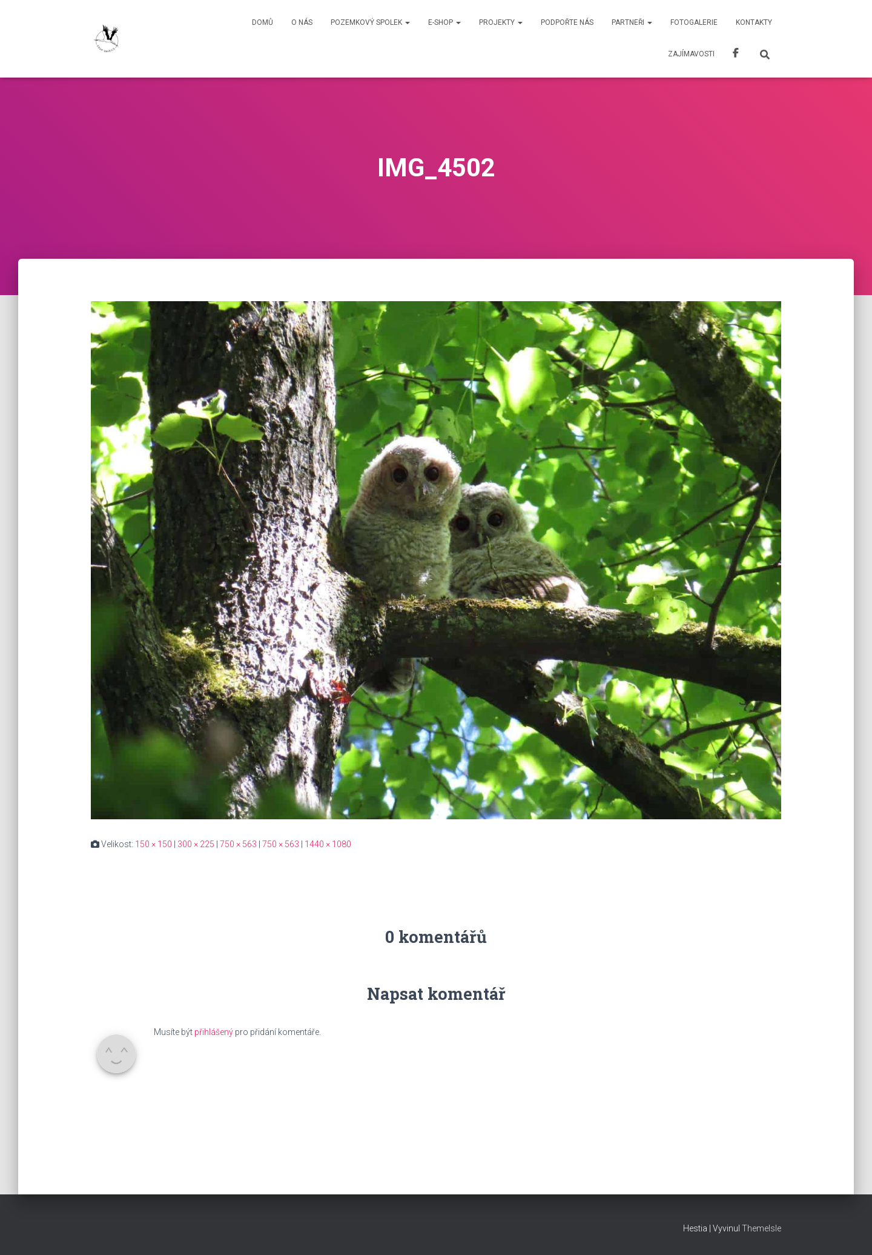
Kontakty (754, 22)
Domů (262, 22)
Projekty (501, 22)
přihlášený (213, 1032)
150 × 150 (153, 844)
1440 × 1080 (328, 844)
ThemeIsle (761, 1228)
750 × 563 (238, 844)
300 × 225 (195, 844)
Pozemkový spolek (370, 22)
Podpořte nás (567, 22)
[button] (407, 22)
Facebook (736, 55)
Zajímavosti (691, 54)
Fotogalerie (694, 22)
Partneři (632, 22)
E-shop (444, 22)
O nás (301, 22)
